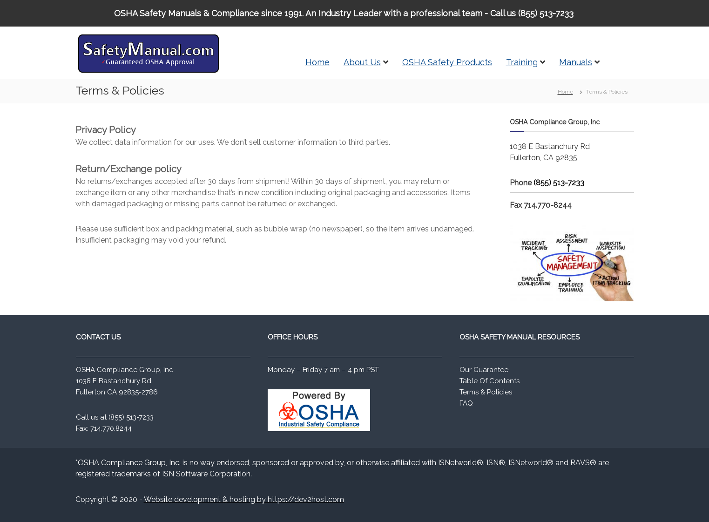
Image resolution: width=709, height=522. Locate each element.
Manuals (575, 62)
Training (522, 62)
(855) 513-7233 (558, 182)
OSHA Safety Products (447, 62)
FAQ (466, 403)
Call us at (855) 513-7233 (115, 417)
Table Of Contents (489, 381)
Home (317, 62)
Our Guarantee (483, 370)
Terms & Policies (485, 392)
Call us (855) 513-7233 (532, 13)
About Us (362, 62)
